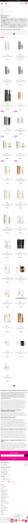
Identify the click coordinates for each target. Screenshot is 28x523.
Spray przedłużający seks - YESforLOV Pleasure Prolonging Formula (7, 130)
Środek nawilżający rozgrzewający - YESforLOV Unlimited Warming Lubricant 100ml (7, 254)
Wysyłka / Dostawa (4, 491)
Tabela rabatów (3, 498)
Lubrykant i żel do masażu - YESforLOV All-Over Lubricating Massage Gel (20, 303)
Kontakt (2, 513)
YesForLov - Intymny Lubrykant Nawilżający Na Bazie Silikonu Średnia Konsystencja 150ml (7, 81)
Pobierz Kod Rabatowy (4, 507)
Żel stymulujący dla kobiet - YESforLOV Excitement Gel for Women (7, 303)
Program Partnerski (4, 497)
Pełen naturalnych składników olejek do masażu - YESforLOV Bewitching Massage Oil (7, 279)
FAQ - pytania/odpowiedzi (5, 503)
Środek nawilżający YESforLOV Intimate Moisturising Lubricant (7, 377)
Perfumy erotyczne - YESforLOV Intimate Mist (7, 328)
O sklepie (2, 488)
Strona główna (3, 6)
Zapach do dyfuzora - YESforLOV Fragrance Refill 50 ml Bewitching (20, 155)
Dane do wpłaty (3, 508)
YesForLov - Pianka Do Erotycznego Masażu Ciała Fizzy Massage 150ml (7, 56)
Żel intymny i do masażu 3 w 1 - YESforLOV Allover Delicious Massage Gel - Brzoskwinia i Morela (21, 205)
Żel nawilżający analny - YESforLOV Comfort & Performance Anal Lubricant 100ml (20, 254)
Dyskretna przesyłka (4, 490)
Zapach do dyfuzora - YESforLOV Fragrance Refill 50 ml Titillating (7, 155)
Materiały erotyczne (4, 501)
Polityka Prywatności (4, 494)
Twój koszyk (3, 487)
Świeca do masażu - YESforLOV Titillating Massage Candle (20, 353)
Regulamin (2, 511)
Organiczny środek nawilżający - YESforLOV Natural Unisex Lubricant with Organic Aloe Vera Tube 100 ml (20, 180)
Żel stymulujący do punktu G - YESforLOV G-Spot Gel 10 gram (7, 180)
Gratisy (2, 504)
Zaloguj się (2, 484)
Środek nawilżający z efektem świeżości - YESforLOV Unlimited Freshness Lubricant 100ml (20, 229)
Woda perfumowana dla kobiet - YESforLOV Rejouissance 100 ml (20, 328)
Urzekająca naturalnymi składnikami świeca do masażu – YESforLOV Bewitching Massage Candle (20, 279)
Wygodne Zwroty (4, 510)
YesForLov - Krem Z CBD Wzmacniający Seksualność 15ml (20, 105)
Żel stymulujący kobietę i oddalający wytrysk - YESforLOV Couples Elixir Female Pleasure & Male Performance (7, 229)
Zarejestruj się (3, 485)
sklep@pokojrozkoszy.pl (6, 470)
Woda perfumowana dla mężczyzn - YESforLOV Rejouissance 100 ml (7, 105)
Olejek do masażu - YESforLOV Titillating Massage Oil (7, 353)
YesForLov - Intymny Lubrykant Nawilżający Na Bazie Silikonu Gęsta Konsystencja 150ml (21, 56)
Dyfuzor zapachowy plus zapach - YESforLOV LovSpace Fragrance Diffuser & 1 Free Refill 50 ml (20, 131)
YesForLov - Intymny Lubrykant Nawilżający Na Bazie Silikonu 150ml (21, 81)
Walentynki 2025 (3, 500)
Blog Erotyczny (3, 514)
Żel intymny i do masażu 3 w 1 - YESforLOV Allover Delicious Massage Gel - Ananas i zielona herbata (7, 205)
